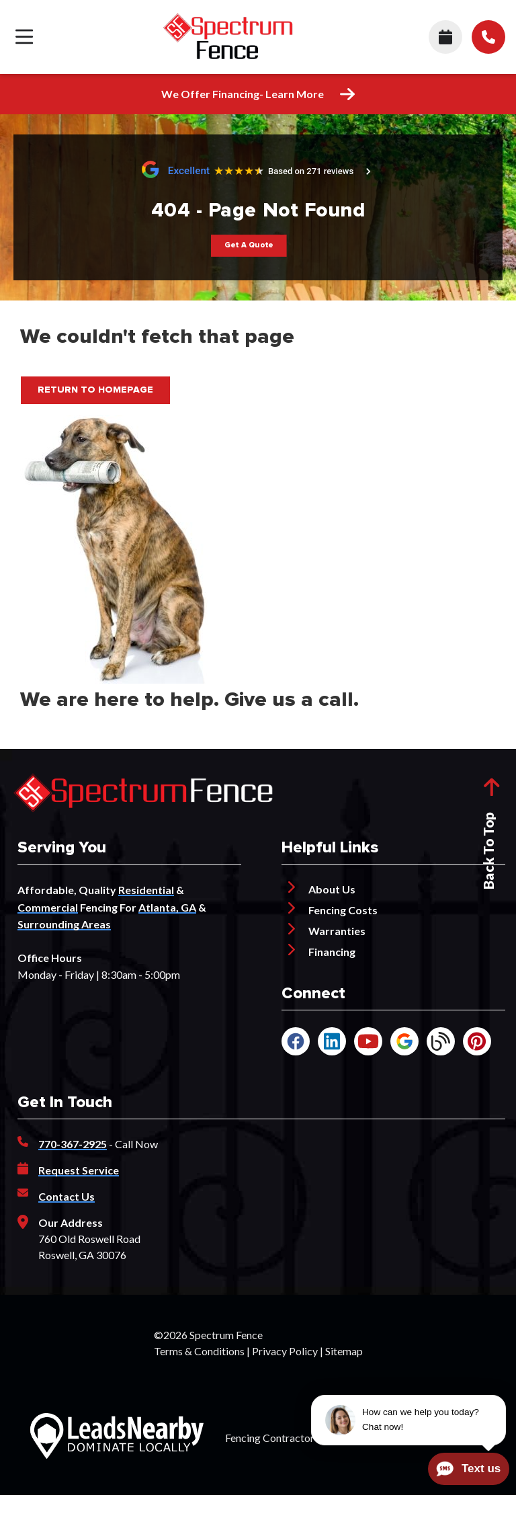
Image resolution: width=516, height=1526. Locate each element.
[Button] (248, 245)
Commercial (47, 907)
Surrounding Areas (64, 924)
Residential (146, 889)
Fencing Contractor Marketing (295, 1437)
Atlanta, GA (167, 907)
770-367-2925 (72, 1143)
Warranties (337, 930)
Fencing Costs (343, 909)
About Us (331, 889)
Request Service (78, 1170)
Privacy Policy (285, 1350)
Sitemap (344, 1350)
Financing (331, 951)
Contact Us (66, 1196)
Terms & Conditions (199, 1350)
